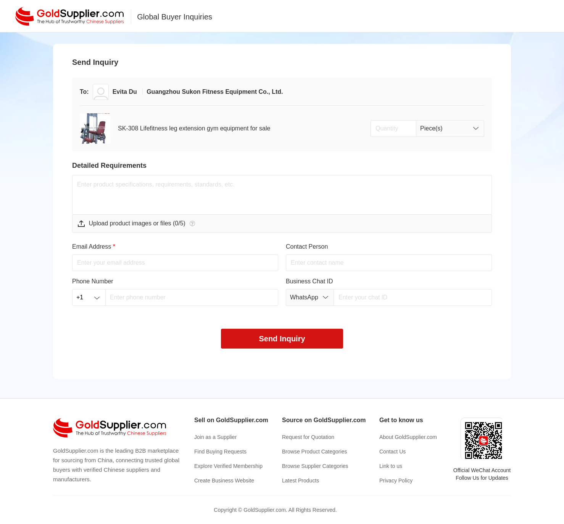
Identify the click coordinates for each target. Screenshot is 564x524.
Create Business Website (224, 480)
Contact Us (392, 451)
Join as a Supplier (215, 437)
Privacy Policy (396, 480)
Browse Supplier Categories (315, 466)
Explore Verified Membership (228, 466)
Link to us (390, 466)
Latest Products (300, 480)
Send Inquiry (282, 338)
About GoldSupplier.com (408, 437)
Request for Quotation (308, 437)
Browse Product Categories (314, 451)
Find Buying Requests (220, 451)
